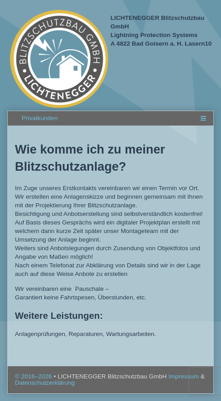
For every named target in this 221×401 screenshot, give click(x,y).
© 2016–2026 (34, 376)
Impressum (185, 376)
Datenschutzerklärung (45, 382)
